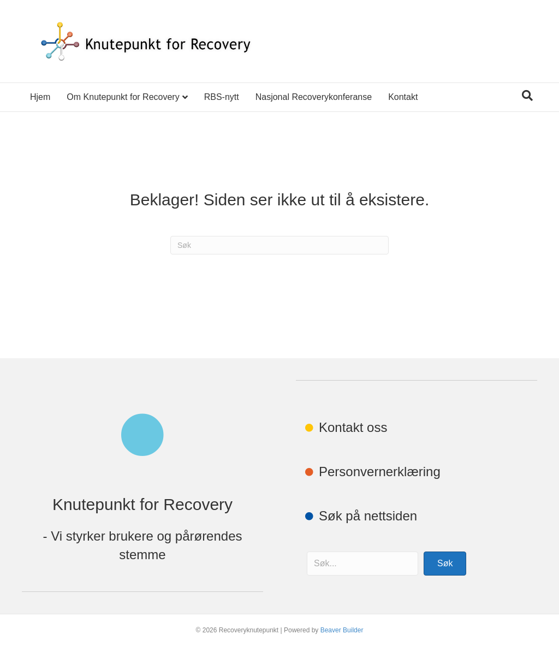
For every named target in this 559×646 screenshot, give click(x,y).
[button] (445, 564)
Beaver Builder (342, 630)
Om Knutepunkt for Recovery (123, 97)
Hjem (40, 97)
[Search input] (362, 564)
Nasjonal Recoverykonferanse (313, 97)
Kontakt (403, 97)
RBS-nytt (221, 97)
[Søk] (527, 95)
